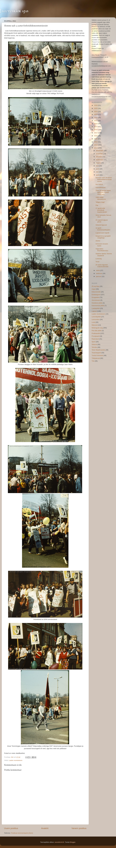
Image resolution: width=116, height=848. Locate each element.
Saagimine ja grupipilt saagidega (103, 237)
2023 (96, 114)
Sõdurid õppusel (101, 225)
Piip (97, 205)
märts (98, 270)
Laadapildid (96, 308)
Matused (95, 325)
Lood (93, 322)
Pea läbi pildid (96, 330)
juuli (97, 166)
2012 (96, 148)
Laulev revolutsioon (15, 760)
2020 (96, 123)
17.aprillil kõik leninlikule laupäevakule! (101, 210)
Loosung (99, 258)
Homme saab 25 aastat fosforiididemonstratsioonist (104, 179)
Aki (12, 757)
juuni (98, 169)
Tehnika (94, 347)
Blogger (72, 842)
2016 (96, 136)
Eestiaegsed (96, 294)
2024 (96, 111)
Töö (93, 361)
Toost (97, 261)
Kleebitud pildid (97, 303)
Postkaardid (96, 333)
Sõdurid (94, 344)
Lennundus (95, 319)
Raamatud (95, 339)
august (98, 163)
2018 (96, 129)
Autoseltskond (100, 187)
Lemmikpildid (96, 317)
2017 (96, 133)
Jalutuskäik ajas (14, 11)
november (99, 154)
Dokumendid (96, 292)
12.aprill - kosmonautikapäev (103, 229)
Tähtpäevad (96, 358)
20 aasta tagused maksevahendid (102, 265)
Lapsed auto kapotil (102, 233)
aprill (98, 175)
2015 (96, 139)
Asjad (94, 289)
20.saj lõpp (95, 286)
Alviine (98, 241)
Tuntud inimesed (97, 355)
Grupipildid (95, 297)
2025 (96, 108)
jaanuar (99, 276)
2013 (96, 145)
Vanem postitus (78, 828)
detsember (100, 150)
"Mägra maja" (100, 202)
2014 (96, 142)
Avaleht (44, 828)
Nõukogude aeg (97, 328)
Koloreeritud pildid (98, 305)
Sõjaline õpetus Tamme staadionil (104, 254)
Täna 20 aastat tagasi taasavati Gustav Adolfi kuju (103, 192)
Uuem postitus (11, 828)
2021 (96, 120)
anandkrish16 (59, 842)
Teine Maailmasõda (98, 350)
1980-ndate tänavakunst (101, 198)
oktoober (99, 157)
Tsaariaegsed (96, 353)
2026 (96, 105)
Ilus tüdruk (99, 184)
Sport (93, 342)
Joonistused (96, 300)
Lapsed (94, 311)
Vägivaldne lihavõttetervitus (102, 250)
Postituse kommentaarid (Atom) (22, 833)
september (100, 160)
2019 (96, 126)
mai (97, 172)
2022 (96, 117)
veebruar (99, 273)
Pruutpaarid (96, 336)
